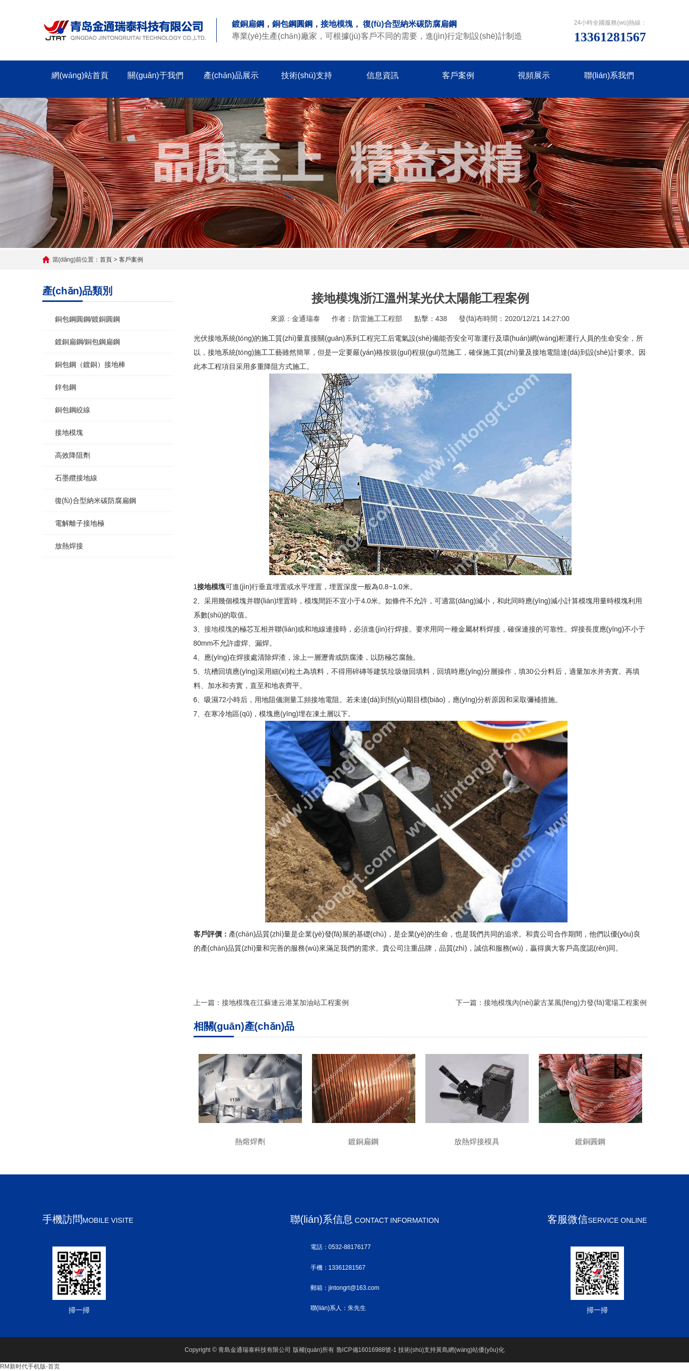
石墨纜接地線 (76, 478)
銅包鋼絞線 (72, 410)
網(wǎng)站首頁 (79, 75)
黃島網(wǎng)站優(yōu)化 (470, 1349)
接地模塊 (69, 432)
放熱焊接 (69, 546)
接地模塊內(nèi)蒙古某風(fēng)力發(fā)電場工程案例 (565, 1003)
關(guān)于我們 (155, 75)
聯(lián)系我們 (609, 75)
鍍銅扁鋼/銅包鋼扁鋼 (87, 342)
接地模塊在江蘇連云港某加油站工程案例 (285, 1003)
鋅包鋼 (65, 387)
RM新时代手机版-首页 (30, 1366)
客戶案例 (458, 75)
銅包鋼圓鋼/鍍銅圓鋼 (87, 319)
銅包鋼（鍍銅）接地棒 (90, 364)
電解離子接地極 (79, 523)
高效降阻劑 (72, 455)
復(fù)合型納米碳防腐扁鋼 (95, 500)
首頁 (106, 259)
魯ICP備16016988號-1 (366, 1349)
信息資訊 (382, 75)
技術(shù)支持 (306, 75)
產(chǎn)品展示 (231, 75)
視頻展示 (534, 75)
